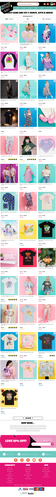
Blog (10, 473)
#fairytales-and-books (42, 428)
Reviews (10, 476)
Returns (47, 454)
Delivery (28, 473)
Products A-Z (46, 476)
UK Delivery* (8, 454)
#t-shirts (31, 428)
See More (28, 418)
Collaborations (10, 478)
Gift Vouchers (28, 478)
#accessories (17, 428)
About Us (10, 467)
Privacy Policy (46, 469)
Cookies (46, 473)
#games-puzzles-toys (20, 430)
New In (15, 7)
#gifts (25, 430)
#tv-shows (31, 430)
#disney (22, 428)
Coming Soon (10, 482)
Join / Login (28, 467)
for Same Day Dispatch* (28, 454)
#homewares (12, 428)
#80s (28, 430)
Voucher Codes (46, 467)
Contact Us (28, 471)
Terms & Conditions (46, 471)
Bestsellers (21, 7)
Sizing (28, 476)
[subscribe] (52, 444)
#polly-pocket (35, 428)
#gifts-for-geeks (36, 430)
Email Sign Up (10, 469)
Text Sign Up (10, 471)
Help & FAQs (28, 469)
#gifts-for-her (26, 428)
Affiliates (10, 480)
